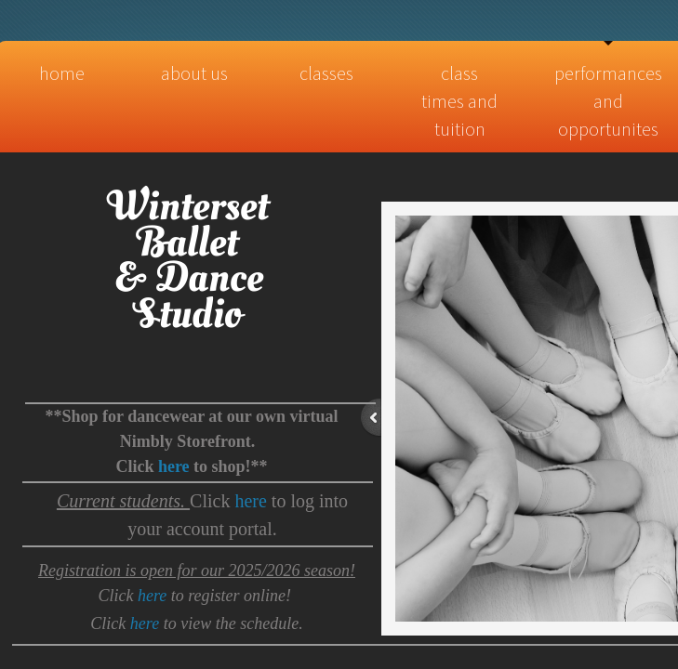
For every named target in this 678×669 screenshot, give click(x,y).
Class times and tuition (459, 100)
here (250, 501)
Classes (326, 73)
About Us (194, 73)
